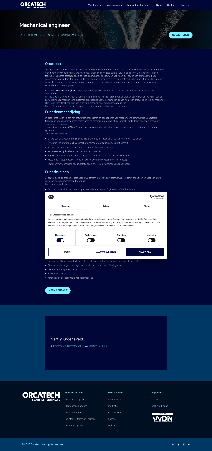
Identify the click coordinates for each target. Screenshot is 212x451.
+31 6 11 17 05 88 (98, 346)
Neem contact (58, 290)
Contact (171, 5)
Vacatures (95, 5)
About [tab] (146, 206)
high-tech (113, 425)
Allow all (145, 252)
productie (113, 406)
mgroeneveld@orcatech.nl (68, 346)
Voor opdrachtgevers (139, 5)
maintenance (114, 399)
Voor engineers (114, 5)
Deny (67, 252)
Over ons (185, 5)
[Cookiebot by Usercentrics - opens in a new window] (152, 197)
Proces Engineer (98, 7)
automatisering (115, 412)
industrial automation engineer (80, 419)
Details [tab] (106, 206)
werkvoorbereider (73, 412)
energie (112, 419)
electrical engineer (74, 425)
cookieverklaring (159, 406)
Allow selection (106, 252)
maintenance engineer (76, 406)
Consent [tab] (65, 206)
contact (155, 399)
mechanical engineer (75, 399)
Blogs (159, 5)
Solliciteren (180, 35)
